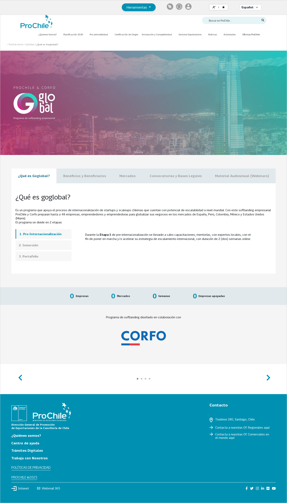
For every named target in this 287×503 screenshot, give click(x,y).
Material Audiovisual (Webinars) (242, 176)
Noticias (212, 34)
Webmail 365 (48, 488)
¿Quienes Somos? (47, 34)
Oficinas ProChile (251, 34)
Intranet (20, 488)
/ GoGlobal (29, 44)
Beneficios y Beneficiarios (84, 176)
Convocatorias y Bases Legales (176, 176)
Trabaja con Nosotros (29, 458)
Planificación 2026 (73, 34)
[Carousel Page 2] (141, 379)
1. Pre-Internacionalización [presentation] (41, 234)
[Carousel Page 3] (145, 379)
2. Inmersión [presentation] (28, 245)
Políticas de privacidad (31, 467)
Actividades (230, 34)
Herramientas (137, 7)
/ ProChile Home (15, 44)
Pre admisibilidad (99, 34)
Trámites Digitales (27, 450)
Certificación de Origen (126, 34)
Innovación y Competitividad (157, 34)
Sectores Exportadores (190, 34)
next (267, 376)
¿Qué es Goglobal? (34, 176)
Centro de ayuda (25, 443)
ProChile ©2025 (24, 477)
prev (20, 376)
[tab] (44, 234)
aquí (266, 427)
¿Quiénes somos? (26, 435)
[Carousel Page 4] (149, 379)
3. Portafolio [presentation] (28, 256)
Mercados (128, 176)
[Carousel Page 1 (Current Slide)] (137, 379)
